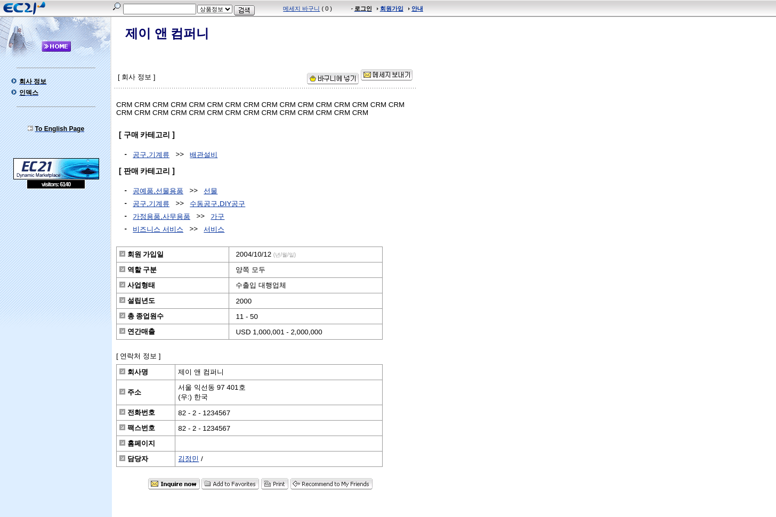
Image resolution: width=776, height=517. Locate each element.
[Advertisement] (56, 266)
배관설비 (203, 155)
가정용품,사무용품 (161, 216)
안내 (417, 8)
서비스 (214, 229)
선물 (210, 191)
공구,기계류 (151, 155)
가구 (217, 216)
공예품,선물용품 (158, 191)
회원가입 (391, 8)
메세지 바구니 (301, 8)
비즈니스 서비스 (158, 229)
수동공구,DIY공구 (217, 204)
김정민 (188, 459)
